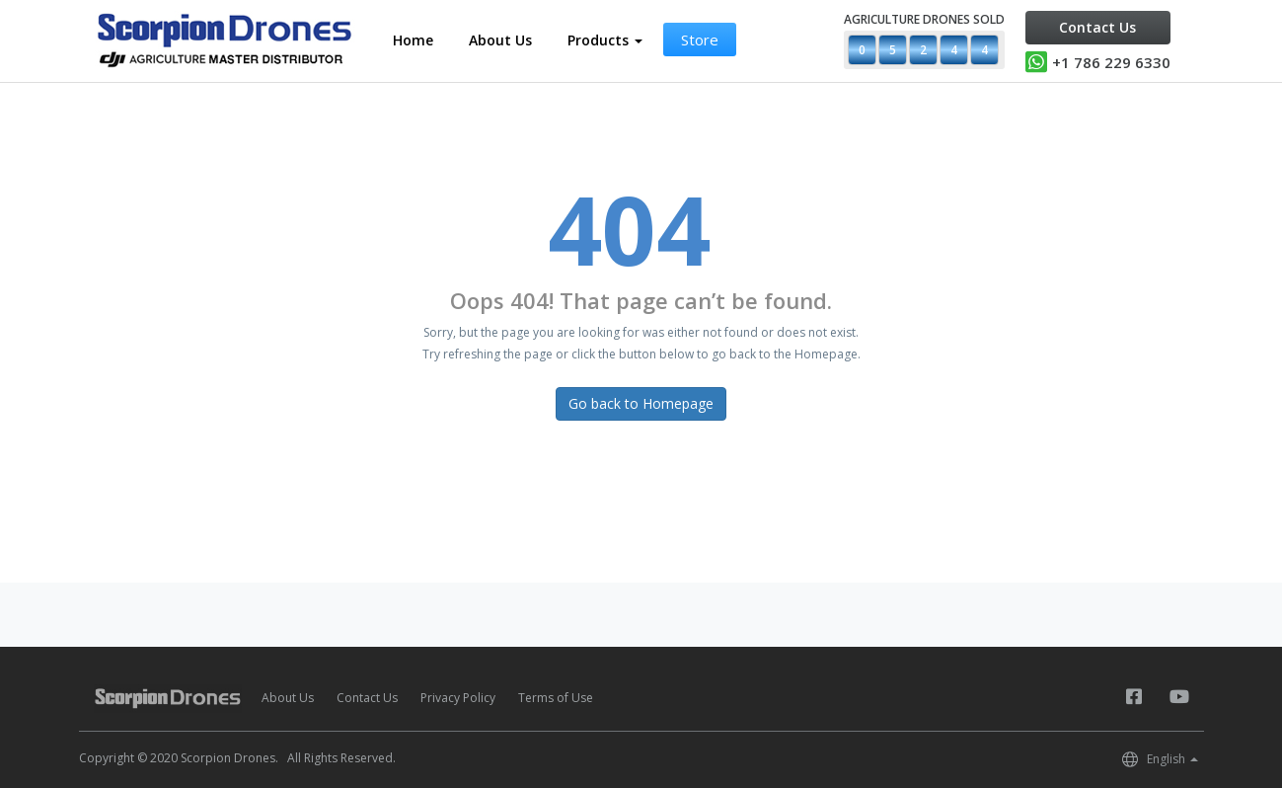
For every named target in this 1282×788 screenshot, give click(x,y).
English (1172, 758)
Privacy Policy (457, 697)
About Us (500, 40)
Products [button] (604, 40)
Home (413, 40)
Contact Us (1097, 27)
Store (699, 39)
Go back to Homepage (641, 403)
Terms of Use (555, 697)
